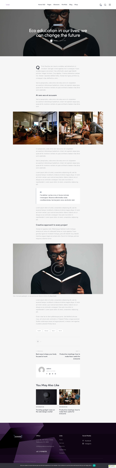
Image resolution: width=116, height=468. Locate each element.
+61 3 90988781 (41, 453)
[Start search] (105, 5)
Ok (94, 465)
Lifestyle (46, 330)
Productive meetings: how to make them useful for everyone (68, 412)
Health (39, 330)
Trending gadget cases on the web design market (46, 412)
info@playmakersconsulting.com (45, 448)
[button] (38, 341)
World (60, 330)
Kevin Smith (53, 296)
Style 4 (53, 330)
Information (58, 25)
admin (48, 368)
